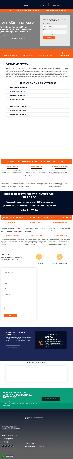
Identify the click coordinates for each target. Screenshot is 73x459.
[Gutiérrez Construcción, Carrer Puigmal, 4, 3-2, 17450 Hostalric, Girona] (35, 430)
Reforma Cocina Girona (52, 10)
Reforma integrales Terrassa (19, 87)
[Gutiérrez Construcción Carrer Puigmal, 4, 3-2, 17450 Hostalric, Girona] (51, 294)
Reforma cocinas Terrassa (18, 91)
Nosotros (18, 10)
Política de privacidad (53, 34)
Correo (44, 29)
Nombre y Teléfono (47, 23)
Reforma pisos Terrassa (17, 99)
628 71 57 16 (29, 210)
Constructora (10, 10)
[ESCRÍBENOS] (60, 257)
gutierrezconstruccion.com (15, 19)
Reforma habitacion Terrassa (18, 106)
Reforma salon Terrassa (17, 103)
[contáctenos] (37, 4)
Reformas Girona (26, 10)
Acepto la (51, 34)
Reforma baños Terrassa (17, 95)
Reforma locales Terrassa (18, 114)
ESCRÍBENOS (59, 262)
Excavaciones (62, 10)
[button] (38, 87)
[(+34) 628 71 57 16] (21, 4)
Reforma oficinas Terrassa (18, 110)
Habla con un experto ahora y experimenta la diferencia (17, 394)
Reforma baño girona (38, 10)
